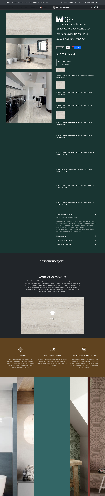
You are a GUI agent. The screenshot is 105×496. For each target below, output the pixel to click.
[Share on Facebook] (60, 54)
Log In (97, 2)
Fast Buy (77, 47)
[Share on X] (57, 54)
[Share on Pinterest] (66, 54)
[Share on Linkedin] (63, 54)
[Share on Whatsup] (74, 54)
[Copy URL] (71, 54)
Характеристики (76, 236)
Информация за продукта (76, 214)
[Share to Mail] (69, 54)
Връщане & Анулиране (76, 244)
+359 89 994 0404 (64, 61)
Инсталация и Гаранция (76, 240)
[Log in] (98, 7)
